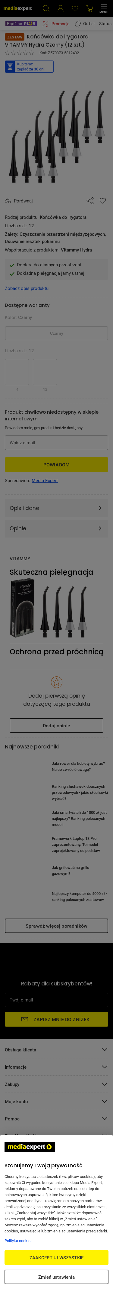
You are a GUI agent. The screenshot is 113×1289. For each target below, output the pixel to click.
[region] (56, 1212)
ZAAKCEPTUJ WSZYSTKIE (56, 1257)
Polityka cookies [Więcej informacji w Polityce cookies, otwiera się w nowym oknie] (19, 1240)
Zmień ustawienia (56, 1277)
